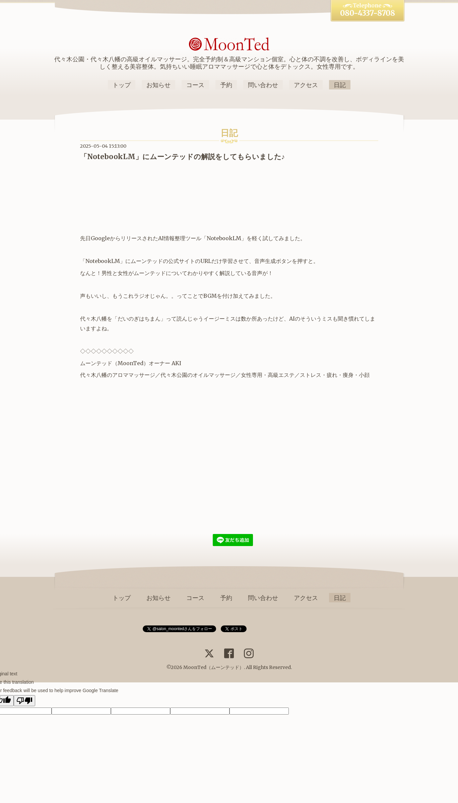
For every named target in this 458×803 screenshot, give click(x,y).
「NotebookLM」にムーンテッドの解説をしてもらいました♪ (182, 156)
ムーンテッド (96, 363)
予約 (226, 85)
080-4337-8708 (367, 13)
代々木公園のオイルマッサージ (198, 375)
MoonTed (130, 363)
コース (195, 85)
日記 (340, 85)
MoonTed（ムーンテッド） (213, 667)
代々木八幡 (93, 375)
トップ (122, 85)
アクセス (306, 85)
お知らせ (158, 85)
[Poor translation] (24, 700)
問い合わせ (263, 85)
